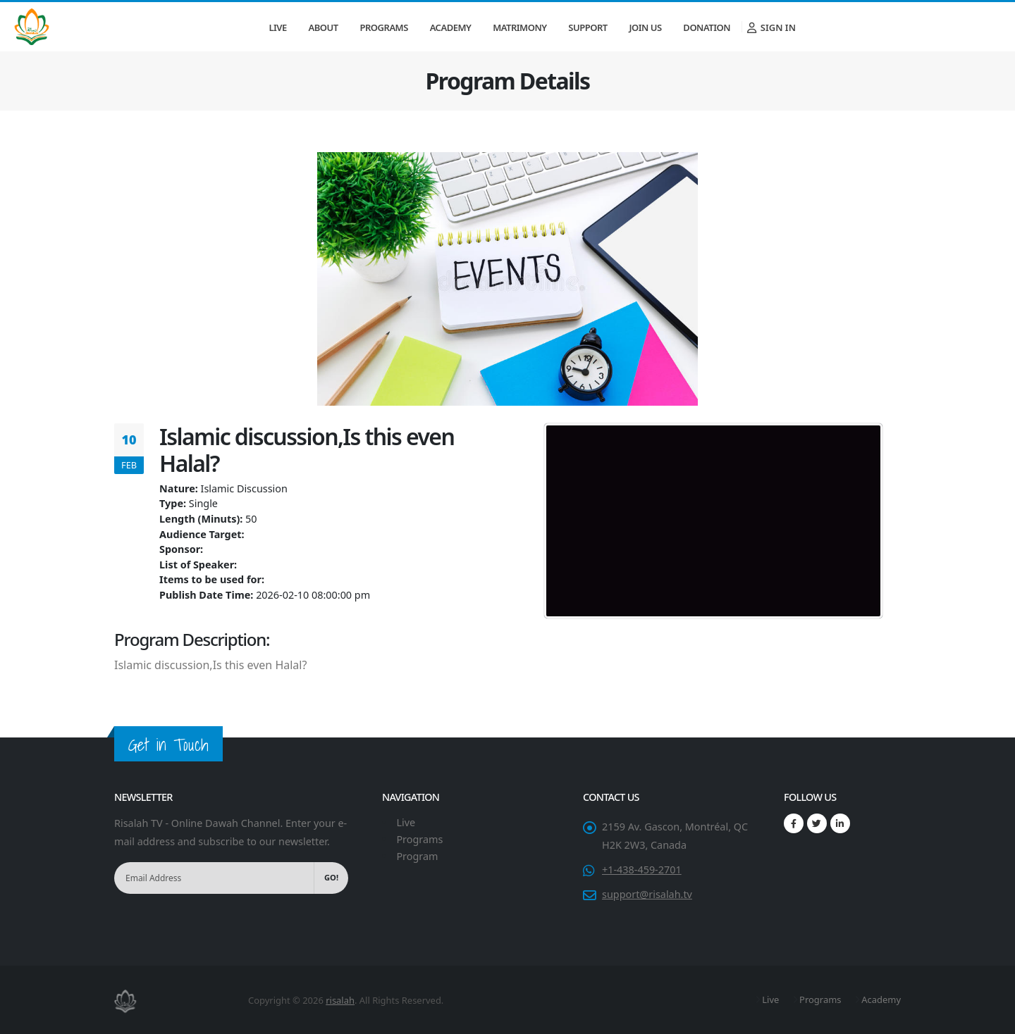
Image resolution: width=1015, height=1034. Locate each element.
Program (417, 856)
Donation (706, 27)
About (323, 27)
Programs (384, 27)
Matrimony (519, 27)
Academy (451, 27)
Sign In (771, 27)
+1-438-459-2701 (642, 869)
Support (587, 27)
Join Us (645, 27)
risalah (340, 1000)
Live (277, 27)
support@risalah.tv (647, 894)
